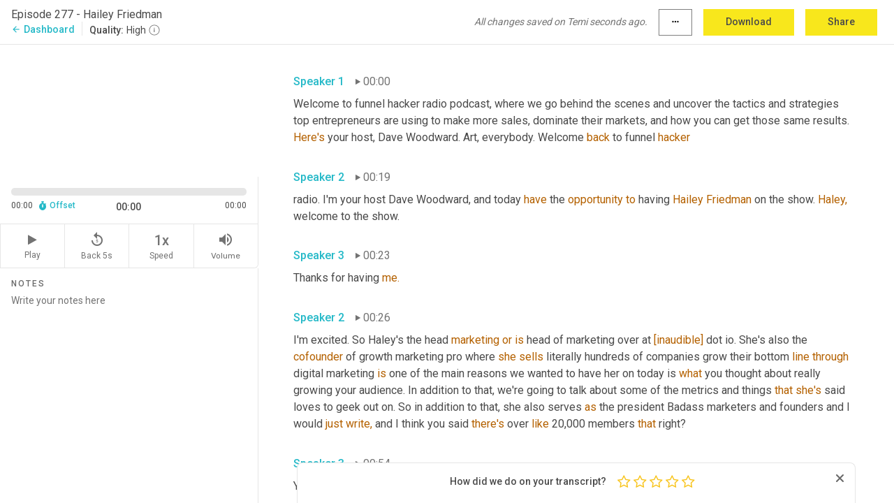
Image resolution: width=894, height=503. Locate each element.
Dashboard (43, 29)
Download (749, 21)
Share (841, 21)
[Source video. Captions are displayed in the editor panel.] (129, 109)
